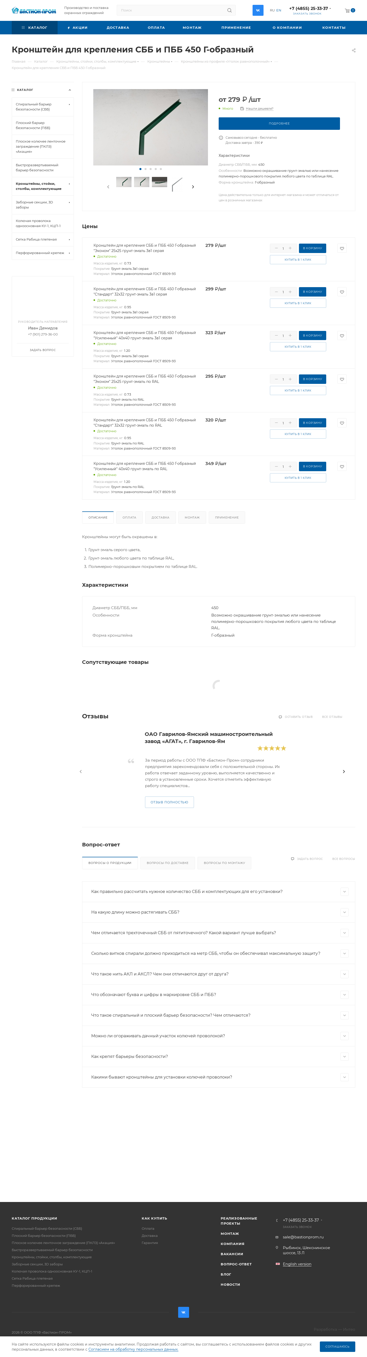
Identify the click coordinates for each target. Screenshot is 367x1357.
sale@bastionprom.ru (303, 1237)
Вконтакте (258, 10)
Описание (97, 517)
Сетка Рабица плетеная (32, 1278)
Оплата (129, 517)
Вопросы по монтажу (224, 863)
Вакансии (232, 1254)
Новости (230, 1284)
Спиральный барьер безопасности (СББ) (47, 1228)
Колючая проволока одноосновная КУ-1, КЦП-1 (52, 1271)
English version (297, 1264)
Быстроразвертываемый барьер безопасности (52, 1250)
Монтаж (192, 517)
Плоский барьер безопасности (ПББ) (44, 1236)
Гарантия (150, 1243)
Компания (232, 1244)
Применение (227, 517)
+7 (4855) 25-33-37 (308, 8)
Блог (226, 1274)
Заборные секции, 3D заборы (37, 1264)
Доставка (160, 517)
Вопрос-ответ (236, 1264)
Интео (349, 1329)
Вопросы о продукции (110, 863)
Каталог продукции (34, 1218)
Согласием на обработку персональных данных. (133, 1349)
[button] (140, 169)
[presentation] (108, 187)
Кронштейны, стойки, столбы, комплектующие (52, 1257)
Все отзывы (332, 717)
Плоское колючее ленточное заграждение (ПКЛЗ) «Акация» (63, 1243)
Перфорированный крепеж (36, 1285)
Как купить (154, 1218)
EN (278, 10)
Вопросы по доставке (168, 863)
